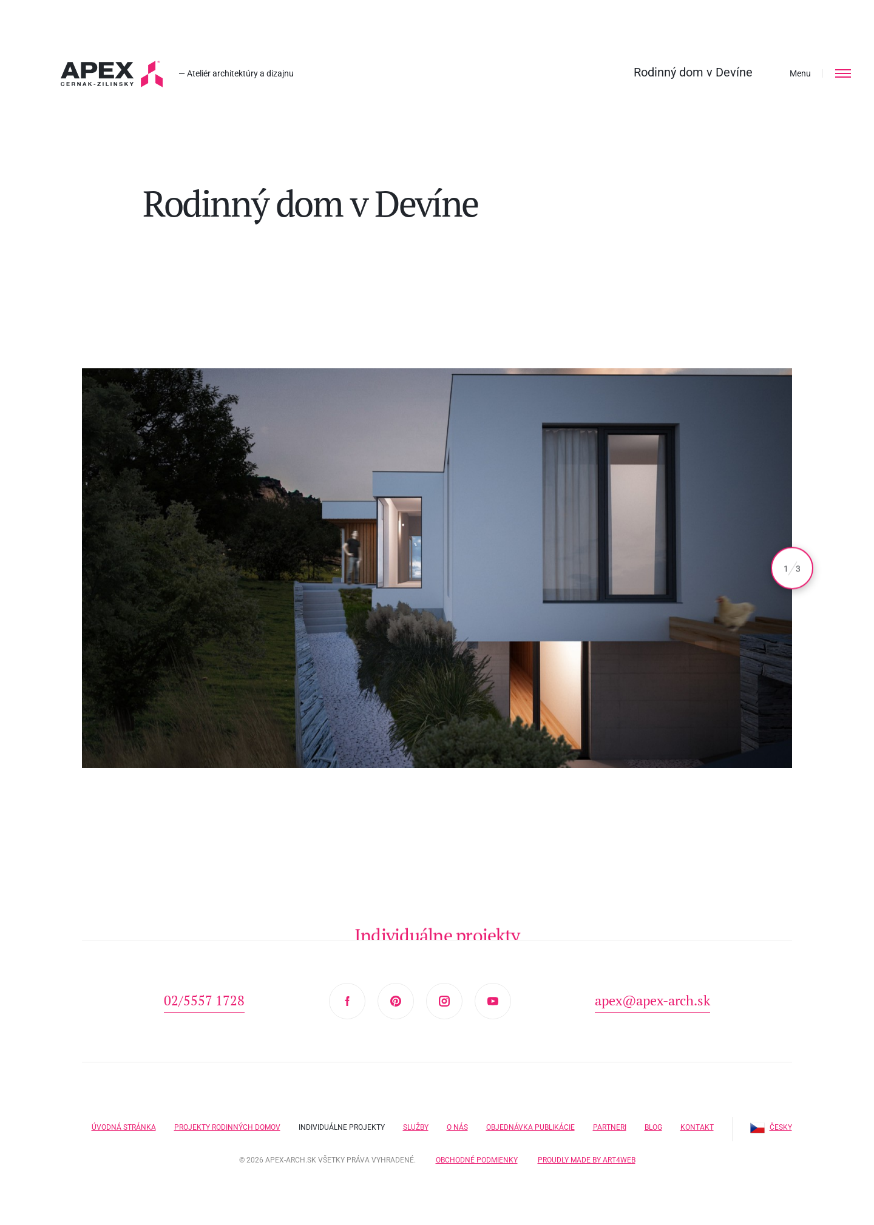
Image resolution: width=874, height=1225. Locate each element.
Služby (416, 1127)
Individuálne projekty (342, 1127)
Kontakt (697, 1127)
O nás (457, 1127)
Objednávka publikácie (530, 1127)
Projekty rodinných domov (227, 1127)
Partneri (609, 1127)
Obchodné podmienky (477, 1160)
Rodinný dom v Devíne (693, 72)
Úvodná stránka (124, 1127)
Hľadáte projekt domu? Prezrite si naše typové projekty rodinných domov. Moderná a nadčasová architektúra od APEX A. (112, 74)
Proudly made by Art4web (586, 1160)
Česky (771, 1127)
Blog (653, 1127)
